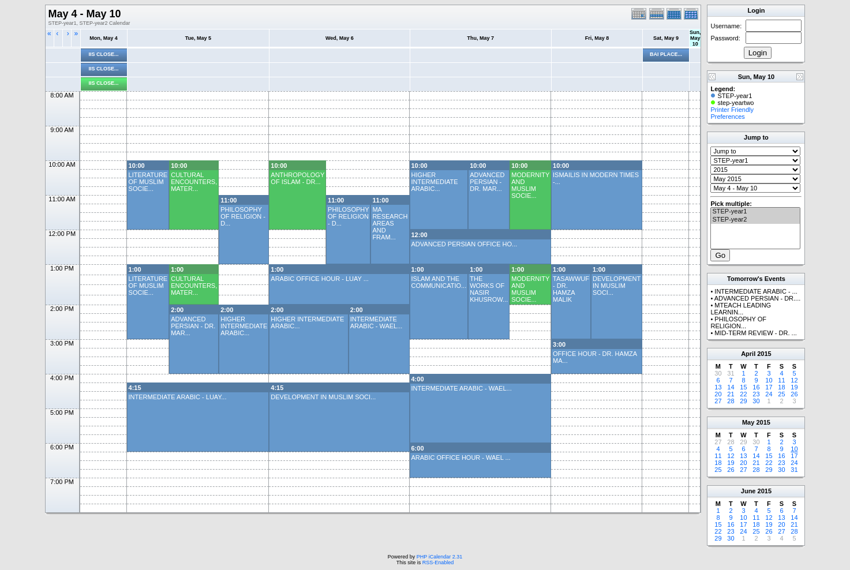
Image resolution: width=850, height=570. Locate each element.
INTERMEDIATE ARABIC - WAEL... (376, 322)
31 (794, 469)
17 (768, 387)
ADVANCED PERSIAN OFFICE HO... (464, 244)
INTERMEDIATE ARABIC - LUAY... (178, 396)
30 (755, 400)
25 (781, 394)
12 (794, 380)
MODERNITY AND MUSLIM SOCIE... (530, 185)
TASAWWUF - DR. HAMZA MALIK (571, 289)
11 (781, 380)
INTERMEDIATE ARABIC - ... (755, 291)
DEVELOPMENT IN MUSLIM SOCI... (617, 285)
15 (743, 387)
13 (717, 387)
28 (730, 400)
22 (743, 394)
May (748, 422)
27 (717, 400)
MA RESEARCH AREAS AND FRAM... (389, 223)
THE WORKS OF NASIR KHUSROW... (489, 289)
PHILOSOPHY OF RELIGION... (738, 322)
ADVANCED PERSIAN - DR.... (757, 298)
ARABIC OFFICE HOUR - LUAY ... (320, 278)
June (748, 490)
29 (743, 400)
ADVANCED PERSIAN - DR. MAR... (487, 181)
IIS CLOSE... (104, 54)
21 (730, 394)
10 (768, 380)
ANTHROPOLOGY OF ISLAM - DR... (297, 178)
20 (717, 394)
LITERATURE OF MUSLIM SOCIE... (148, 181)
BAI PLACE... (666, 54)
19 (794, 387)
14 (730, 387)
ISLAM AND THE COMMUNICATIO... (439, 282)
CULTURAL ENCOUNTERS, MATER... (194, 181)
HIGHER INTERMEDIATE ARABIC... (434, 181)
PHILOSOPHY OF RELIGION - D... (242, 216)
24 (768, 394)
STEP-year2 (755, 220)
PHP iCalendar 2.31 (439, 557)
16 (755, 387)
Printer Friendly (732, 109)
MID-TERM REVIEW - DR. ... (755, 332)
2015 (764, 353)
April (748, 353)
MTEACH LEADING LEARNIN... (740, 309)
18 (781, 387)
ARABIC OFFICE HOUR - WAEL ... (461, 457)
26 (794, 394)
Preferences (727, 116)
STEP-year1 (755, 212)
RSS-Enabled (438, 562)
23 (755, 394)
